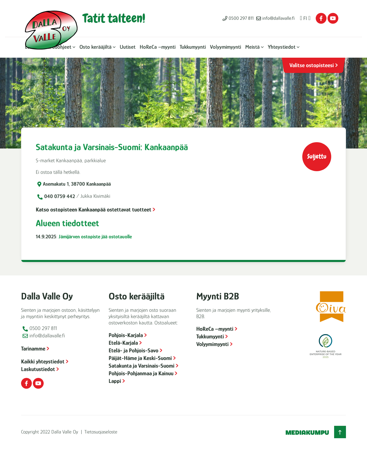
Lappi (115, 381)
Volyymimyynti (225, 47)
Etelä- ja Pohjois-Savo (133, 350)
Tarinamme (33, 348)
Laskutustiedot (38, 369)
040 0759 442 (59, 196)
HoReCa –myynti (157, 47)
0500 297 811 (241, 18)
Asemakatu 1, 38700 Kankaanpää (77, 184)
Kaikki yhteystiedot (42, 361)
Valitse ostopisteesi (311, 65)
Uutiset (127, 47)
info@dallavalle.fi (278, 18)
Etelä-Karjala (123, 342)
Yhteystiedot (281, 47)
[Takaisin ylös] (340, 432)
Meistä (252, 47)
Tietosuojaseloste (100, 432)
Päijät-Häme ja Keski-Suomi (140, 358)
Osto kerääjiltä (95, 47)
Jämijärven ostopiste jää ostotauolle (95, 236)
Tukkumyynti (193, 47)
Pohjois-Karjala (126, 335)
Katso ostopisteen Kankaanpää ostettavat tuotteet (93, 209)
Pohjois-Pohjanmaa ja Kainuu (141, 373)
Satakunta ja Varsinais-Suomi (141, 365)
